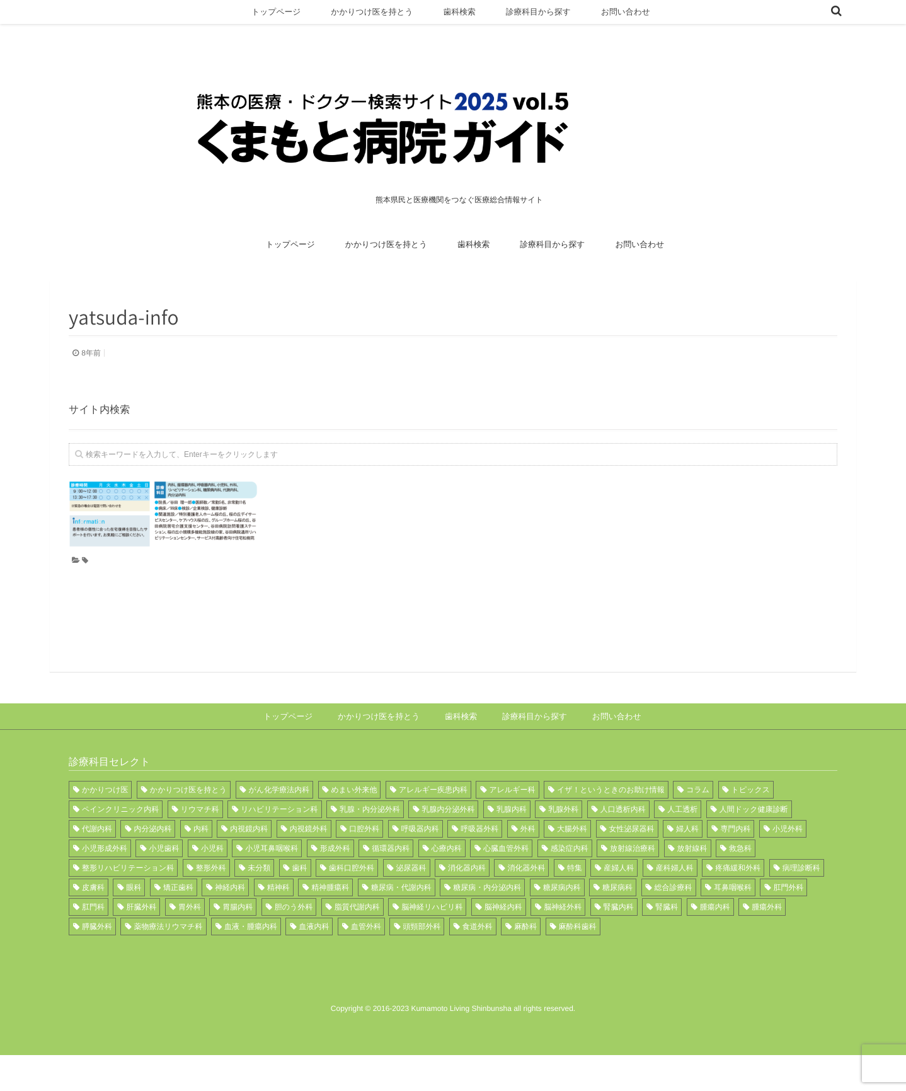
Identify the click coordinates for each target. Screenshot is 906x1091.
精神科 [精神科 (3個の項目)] (278, 923)
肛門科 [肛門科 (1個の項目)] (93, 942)
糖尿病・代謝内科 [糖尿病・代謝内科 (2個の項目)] (401, 923)
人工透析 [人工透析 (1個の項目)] (682, 845)
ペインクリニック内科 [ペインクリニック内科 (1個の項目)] (120, 845)
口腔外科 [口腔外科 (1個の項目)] (364, 864)
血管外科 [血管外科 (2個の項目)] (366, 962)
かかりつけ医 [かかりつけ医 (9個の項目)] (105, 825)
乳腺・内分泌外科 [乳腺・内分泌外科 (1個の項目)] (370, 845)
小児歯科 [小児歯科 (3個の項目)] (164, 884)
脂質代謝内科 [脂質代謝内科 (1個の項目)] (357, 942)
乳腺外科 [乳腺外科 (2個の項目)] (563, 845)
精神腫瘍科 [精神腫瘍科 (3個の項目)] (330, 923)
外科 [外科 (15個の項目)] (528, 864)
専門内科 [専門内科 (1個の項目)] (735, 864)
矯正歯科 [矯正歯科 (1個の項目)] (178, 923)
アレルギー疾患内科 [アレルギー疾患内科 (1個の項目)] (433, 825)
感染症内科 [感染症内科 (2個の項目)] (569, 884)
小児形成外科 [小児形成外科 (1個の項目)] (104, 884)
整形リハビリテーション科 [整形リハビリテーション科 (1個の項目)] (128, 903)
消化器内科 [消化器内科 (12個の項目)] (467, 903)
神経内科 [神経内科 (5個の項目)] (230, 923)
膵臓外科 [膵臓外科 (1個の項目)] (97, 962)
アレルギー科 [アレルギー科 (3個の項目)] (512, 825)
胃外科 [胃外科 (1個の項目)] (189, 942)
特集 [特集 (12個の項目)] (574, 903)
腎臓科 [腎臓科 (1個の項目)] (666, 942)
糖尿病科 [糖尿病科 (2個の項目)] (617, 923)
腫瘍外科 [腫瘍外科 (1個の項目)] (767, 942)
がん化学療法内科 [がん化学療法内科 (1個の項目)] (279, 825)
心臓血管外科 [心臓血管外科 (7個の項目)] (506, 884)
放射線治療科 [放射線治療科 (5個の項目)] (632, 884)
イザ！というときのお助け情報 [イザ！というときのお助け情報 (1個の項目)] (611, 825)
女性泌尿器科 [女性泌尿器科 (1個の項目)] (632, 864)
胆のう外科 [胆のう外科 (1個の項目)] (294, 942)
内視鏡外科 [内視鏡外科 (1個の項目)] (309, 864)
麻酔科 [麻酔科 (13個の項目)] (525, 962)
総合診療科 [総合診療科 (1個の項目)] (673, 923)
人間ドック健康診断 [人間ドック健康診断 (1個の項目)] (754, 845)
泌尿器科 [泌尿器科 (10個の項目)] (411, 903)
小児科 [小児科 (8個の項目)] (212, 884)
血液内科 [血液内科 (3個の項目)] (314, 962)
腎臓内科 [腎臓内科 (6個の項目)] (619, 942)
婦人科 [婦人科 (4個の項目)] (687, 864)
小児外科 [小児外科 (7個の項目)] (787, 864)
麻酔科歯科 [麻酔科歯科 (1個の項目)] (578, 962)
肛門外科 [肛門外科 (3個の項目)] (788, 923)
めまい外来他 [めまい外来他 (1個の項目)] (354, 825)
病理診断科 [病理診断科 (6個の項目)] (801, 903)
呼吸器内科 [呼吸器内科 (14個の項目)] (420, 864)
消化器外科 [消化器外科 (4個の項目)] (526, 903)
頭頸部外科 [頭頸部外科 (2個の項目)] (421, 962)
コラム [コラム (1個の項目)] (697, 825)
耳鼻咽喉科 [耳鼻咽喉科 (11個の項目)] (733, 923)
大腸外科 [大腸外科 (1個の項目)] (572, 864)
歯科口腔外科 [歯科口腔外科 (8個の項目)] (351, 903)
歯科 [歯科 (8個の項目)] (299, 903)
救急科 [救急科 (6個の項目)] (740, 884)
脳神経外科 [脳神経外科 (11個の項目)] (563, 942)
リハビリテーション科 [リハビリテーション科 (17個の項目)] (279, 845)
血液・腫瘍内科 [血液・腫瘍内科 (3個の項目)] (250, 962)
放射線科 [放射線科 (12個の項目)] (692, 884)
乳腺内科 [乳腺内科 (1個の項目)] (511, 845)
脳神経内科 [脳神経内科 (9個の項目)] (503, 942)
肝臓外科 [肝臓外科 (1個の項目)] (141, 942)
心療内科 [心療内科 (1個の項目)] (447, 884)
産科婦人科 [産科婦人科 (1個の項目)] (675, 903)
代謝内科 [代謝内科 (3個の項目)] (97, 864)
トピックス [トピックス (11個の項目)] (750, 825)
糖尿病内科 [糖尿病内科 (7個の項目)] (562, 923)
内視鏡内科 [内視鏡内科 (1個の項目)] (249, 864)
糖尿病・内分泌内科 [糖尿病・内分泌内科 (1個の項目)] (487, 923)
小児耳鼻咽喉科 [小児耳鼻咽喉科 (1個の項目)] (271, 884)
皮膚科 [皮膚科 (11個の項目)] (93, 923)
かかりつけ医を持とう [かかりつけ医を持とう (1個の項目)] (188, 825)
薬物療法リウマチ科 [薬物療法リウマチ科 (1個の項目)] (168, 962)
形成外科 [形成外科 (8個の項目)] (335, 884)
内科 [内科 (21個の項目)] (201, 864)
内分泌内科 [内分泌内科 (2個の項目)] (152, 864)
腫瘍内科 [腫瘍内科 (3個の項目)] (715, 942)
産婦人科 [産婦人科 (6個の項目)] (619, 903)
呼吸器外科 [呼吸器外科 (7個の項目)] (479, 864)
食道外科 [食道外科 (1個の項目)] (477, 962)
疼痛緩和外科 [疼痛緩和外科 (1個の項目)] (737, 903)
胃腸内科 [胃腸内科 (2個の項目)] (237, 942)
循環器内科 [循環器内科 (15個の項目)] (391, 884)
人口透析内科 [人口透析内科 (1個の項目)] (623, 845)
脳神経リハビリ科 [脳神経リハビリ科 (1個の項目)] (431, 942)
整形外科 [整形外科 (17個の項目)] (211, 903)
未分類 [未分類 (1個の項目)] (259, 903)
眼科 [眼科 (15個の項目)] (133, 923)
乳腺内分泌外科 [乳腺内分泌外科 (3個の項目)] (447, 845)
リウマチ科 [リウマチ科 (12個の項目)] (200, 845)
